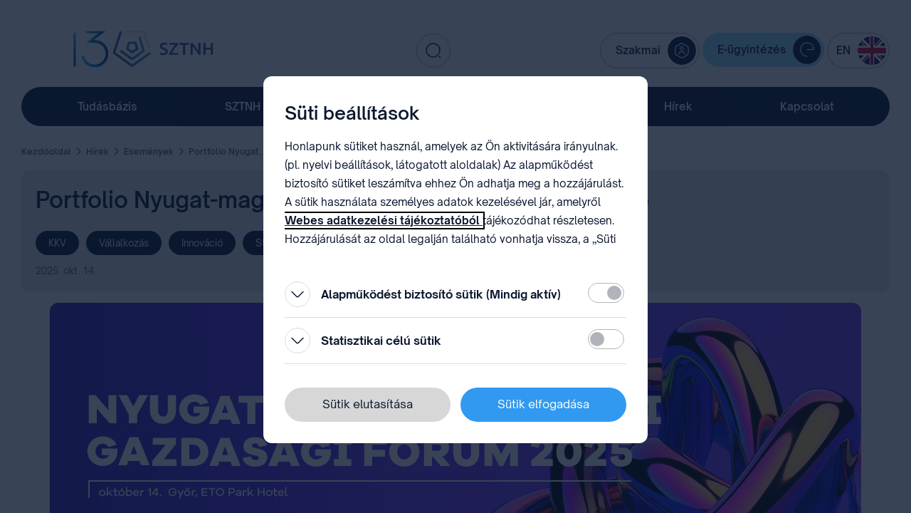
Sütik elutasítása (367, 404)
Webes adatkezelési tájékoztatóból (384, 220)
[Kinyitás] (297, 294)
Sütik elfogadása (543, 404)
